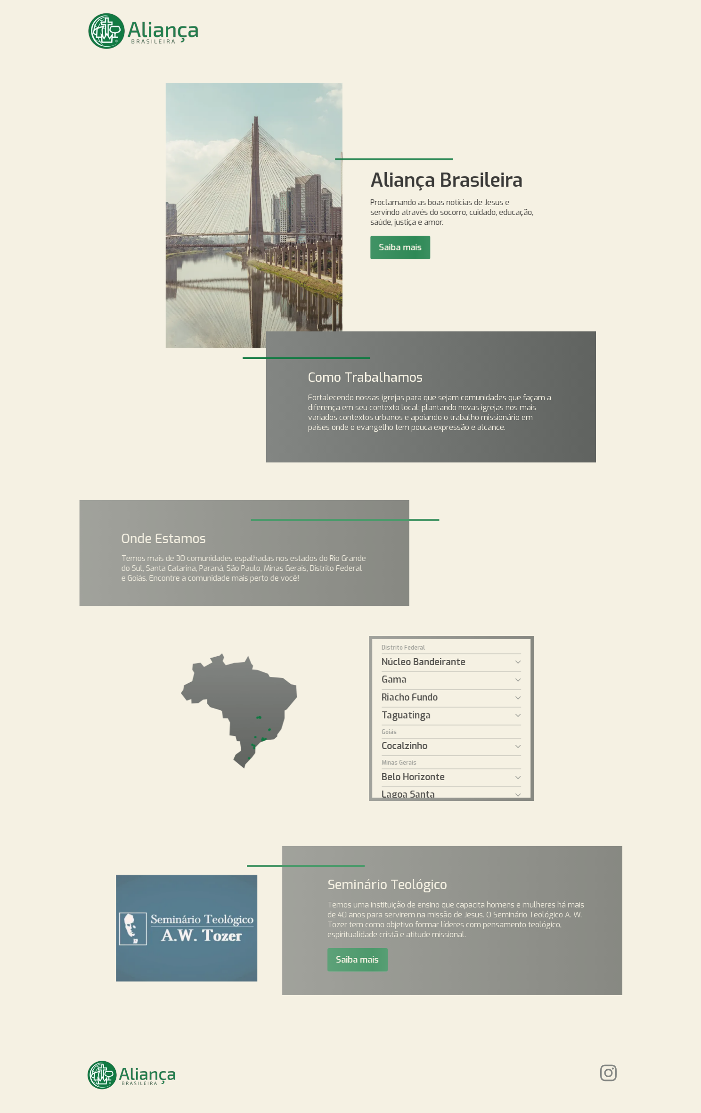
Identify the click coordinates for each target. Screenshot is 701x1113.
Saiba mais (413, 247)
